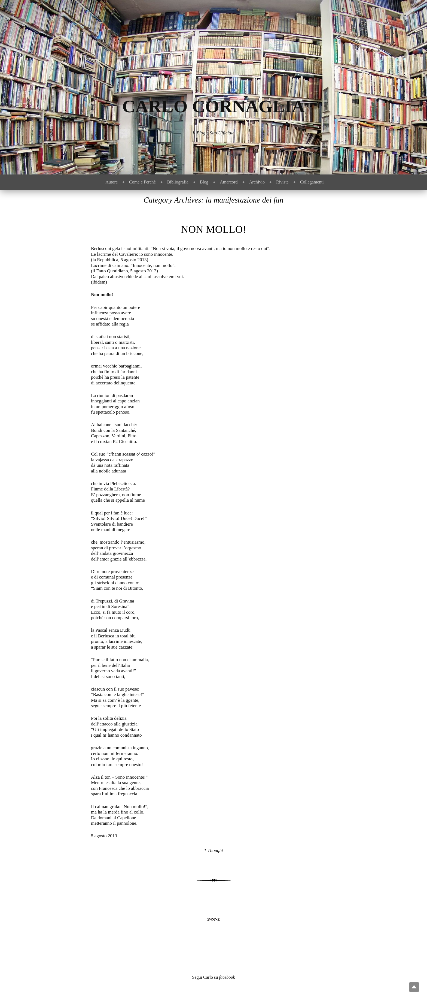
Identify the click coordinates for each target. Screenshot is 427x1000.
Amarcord (228, 182)
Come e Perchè (142, 182)
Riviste (282, 182)
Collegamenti (312, 182)
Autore (111, 182)
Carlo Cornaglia (213, 106)
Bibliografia (177, 182)
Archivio (257, 182)
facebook (227, 977)
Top (414, 987)
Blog (204, 182)
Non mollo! (213, 229)
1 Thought (213, 850)
